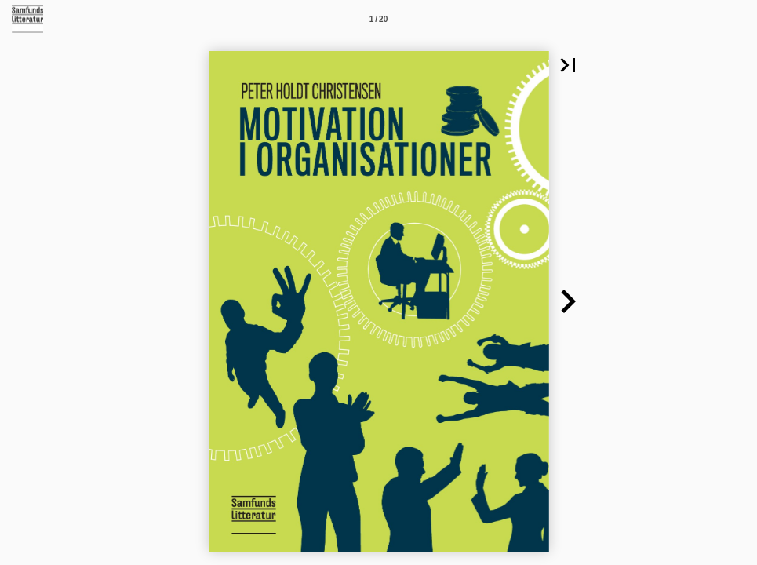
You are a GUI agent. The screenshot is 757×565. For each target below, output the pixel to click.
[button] (568, 65)
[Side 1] (379, 19)
